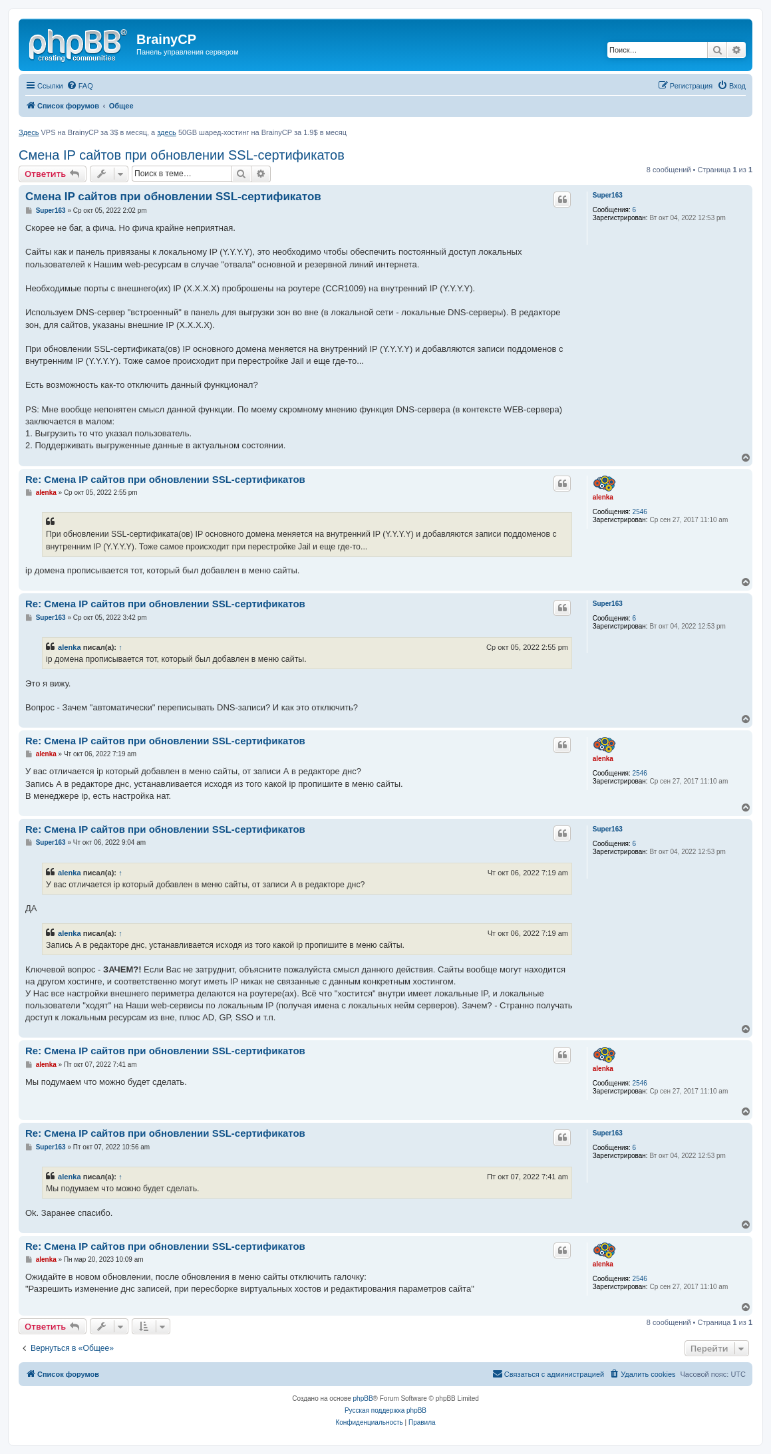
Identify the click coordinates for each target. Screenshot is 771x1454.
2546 (640, 511)
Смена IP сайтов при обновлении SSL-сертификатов (182, 155)
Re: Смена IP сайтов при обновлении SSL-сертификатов (165, 479)
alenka (603, 497)
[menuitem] (80, 86)
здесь (166, 132)
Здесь (29, 132)
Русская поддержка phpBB (385, 1410)
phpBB (363, 1398)
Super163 (608, 195)
